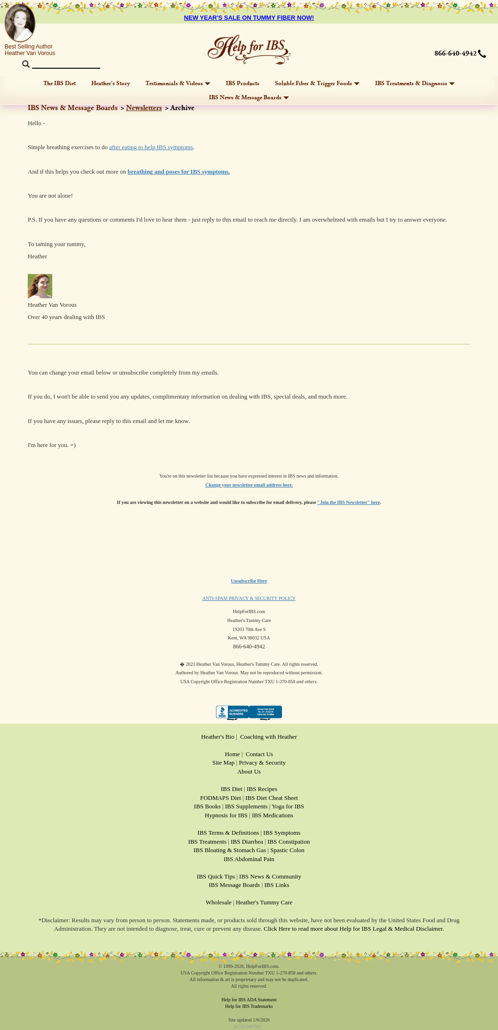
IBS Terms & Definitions (228, 832)
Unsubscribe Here (249, 580)
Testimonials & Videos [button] (177, 83)
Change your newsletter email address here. (249, 484)
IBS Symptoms (281, 832)
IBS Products (242, 83)
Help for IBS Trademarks (249, 1006)
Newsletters (144, 108)
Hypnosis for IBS (226, 815)
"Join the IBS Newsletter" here (348, 502)
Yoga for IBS (288, 806)
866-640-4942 (455, 53)
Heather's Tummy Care (264, 902)
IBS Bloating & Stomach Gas (229, 850)
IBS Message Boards (234, 884)
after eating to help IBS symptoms (151, 147)
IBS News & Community (270, 876)
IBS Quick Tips (216, 876)
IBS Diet (231, 788)
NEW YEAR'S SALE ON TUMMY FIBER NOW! (249, 17)
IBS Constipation (288, 841)
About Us (249, 771)
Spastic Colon (287, 850)
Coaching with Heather (268, 736)
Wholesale (219, 902)
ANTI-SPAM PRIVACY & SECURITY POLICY (249, 598)
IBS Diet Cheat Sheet (271, 797)
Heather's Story (110, 83)
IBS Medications (272, 815)
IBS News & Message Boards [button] (249, 97)
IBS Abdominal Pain (249, 858)
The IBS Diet (59, 83)
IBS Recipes (262, 788)
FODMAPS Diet (220, 797)
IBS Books (207, 806)
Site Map (223, 762)
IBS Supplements (246, 806)
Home (232, 754)
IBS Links (277, 884)
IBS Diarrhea (247, 841)
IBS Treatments (207, 841)
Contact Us (259, 754)
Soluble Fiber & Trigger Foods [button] (317, 83)
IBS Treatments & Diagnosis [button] (415, 83)
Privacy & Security (262, 762)
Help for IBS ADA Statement (248, 999)
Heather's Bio (217, 736)
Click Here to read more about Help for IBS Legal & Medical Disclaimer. (354, 928)
